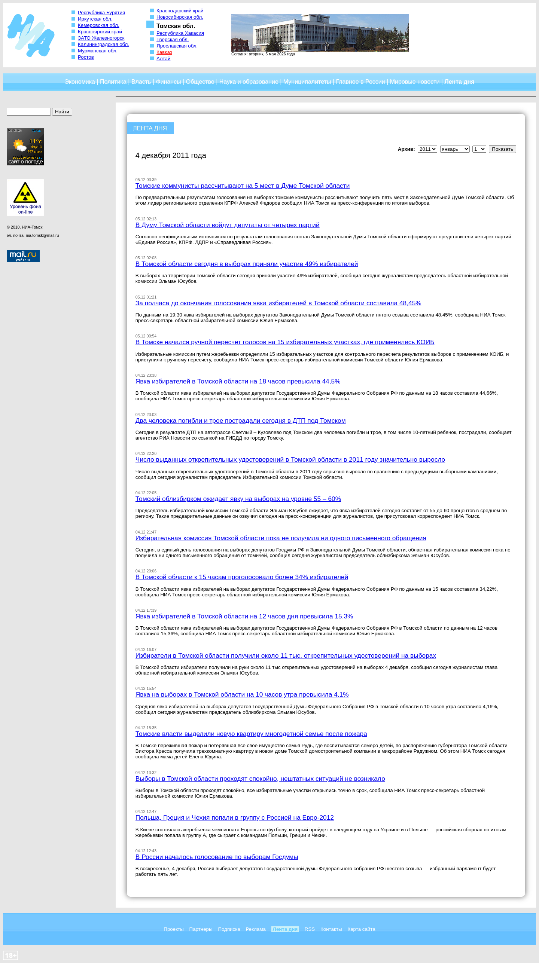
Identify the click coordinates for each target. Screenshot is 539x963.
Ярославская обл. (177, 46)
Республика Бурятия (101, 12)
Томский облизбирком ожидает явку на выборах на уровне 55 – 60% (238, 498)
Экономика (79, 82)
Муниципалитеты (307, 82)
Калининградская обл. (103, 44)
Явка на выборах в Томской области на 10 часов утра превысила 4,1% (242, 694)
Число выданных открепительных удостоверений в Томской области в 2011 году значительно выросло (290, 459)
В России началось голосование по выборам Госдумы (216, 856)
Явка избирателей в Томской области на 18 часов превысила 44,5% (238, 381)
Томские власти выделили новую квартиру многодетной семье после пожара (251, 733)
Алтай (163, 58)
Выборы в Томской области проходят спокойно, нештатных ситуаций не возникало (260, 778)
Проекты (173, 929)
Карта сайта (361, 929)
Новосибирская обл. (179, 17)
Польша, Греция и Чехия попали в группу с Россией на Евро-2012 (234, 817)
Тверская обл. (172, 39)
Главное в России (360, 82)
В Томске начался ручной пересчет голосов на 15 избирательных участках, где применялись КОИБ (285, 342)
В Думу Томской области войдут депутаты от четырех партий (227, 225)
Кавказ (164, 52)
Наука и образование (248, 82)
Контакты (331, 929)
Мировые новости (415, 82)
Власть (141, 82)
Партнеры (201, 929)
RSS (310, 929)
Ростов (86, 57)
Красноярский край (100, 31)
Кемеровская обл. (98, 25)
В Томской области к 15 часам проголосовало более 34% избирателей (241, 577)
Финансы (168, 82)
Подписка (229, 929)
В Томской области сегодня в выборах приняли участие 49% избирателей (246, 264)
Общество (200, 82)
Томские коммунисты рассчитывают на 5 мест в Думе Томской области (242, 185)
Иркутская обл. (95, 19)
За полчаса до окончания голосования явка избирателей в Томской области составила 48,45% (278, 303)
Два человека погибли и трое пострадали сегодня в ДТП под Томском (240, 420)
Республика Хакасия (180, 33)
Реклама (256, 929)
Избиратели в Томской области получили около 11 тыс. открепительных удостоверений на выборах (285, 655)
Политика (113, 82)
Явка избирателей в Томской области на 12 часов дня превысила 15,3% (244, 616)
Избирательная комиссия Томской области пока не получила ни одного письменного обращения (280, 538)
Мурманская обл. (98, 51)
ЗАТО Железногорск (101, 38)
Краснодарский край (180, 10)
